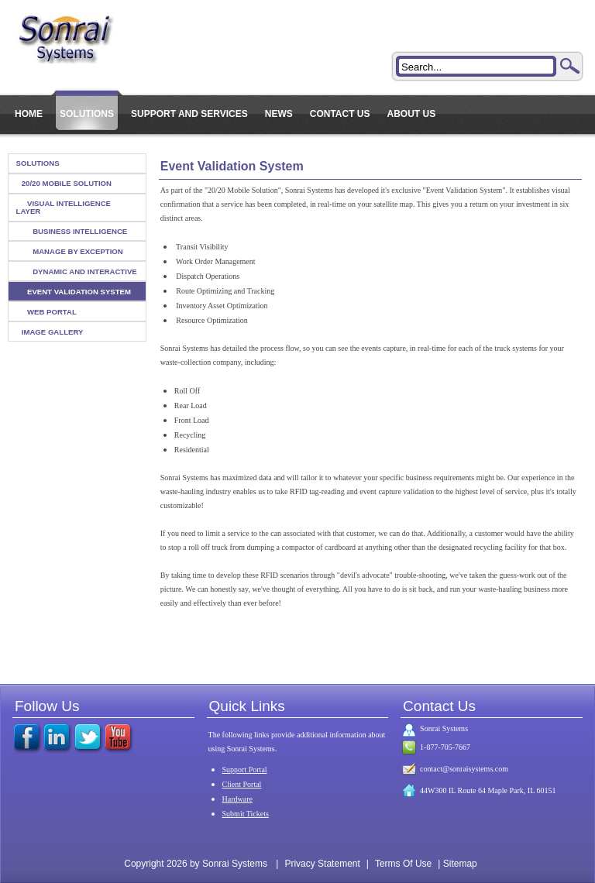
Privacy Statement (321, 863)
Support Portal (244, 769)
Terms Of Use (403, 863)
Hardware (237, 799)
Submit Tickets (245, 813)
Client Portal (242, 784)
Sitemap (460, 863)
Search (570, 65)
